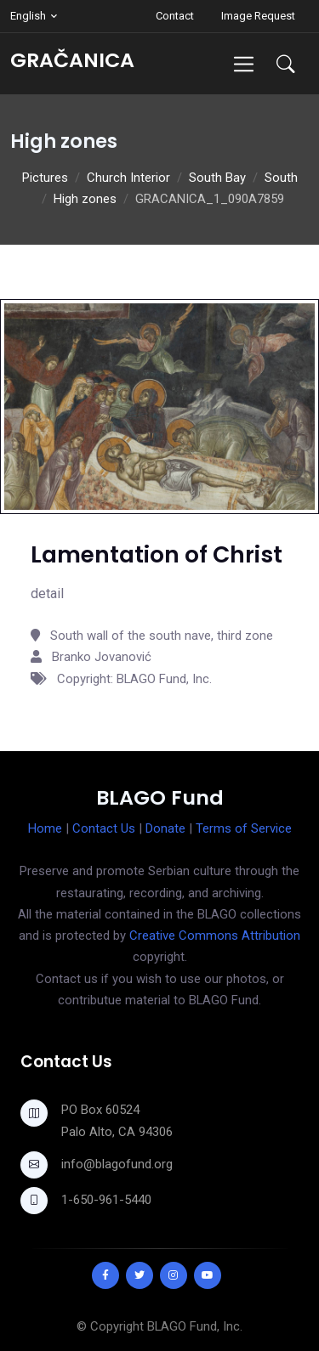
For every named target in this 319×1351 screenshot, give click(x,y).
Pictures (45, 177)
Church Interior (128, 177)
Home (45, 828)
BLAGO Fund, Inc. (194, 1326)
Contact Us (103, 828)
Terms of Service (244, 828)
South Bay (217, 177)
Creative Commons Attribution (214, 935)
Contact (175, 15)
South (281, 177)
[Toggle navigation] (243, 64)
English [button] (28, 15)
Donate (165, 828)
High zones (85, 198)
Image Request (258, 15)
